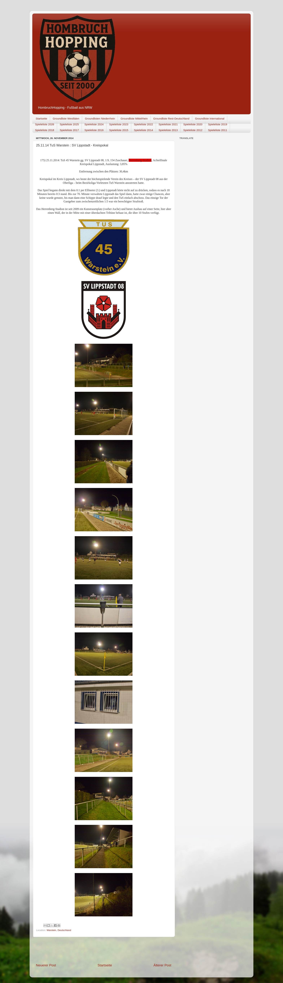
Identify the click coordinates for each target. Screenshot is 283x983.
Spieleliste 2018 (44, 130)
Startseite (41, 118)
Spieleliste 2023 (118, 124)
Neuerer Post (46, 965)
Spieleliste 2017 (69, 130)
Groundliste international (209, 118)
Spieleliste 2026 (44, 124)
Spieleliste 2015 (118, 130)
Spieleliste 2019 (217, 124)
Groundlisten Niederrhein (100, 118)
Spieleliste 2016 (94, 130)
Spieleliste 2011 (217, 130)
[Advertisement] (103, 950)
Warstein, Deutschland (59, 930)
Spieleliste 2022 (143, 124)
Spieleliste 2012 (193, 130)
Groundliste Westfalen (66, 118)
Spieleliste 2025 (69, 124)
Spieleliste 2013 (168, 130)
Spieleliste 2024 (94, 124)
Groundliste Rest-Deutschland (171, 118)
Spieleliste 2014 (143, 130)
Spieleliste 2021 (168, 124)
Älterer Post (162, 965)
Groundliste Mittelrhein (134, 118)
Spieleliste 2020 (193, 124)
